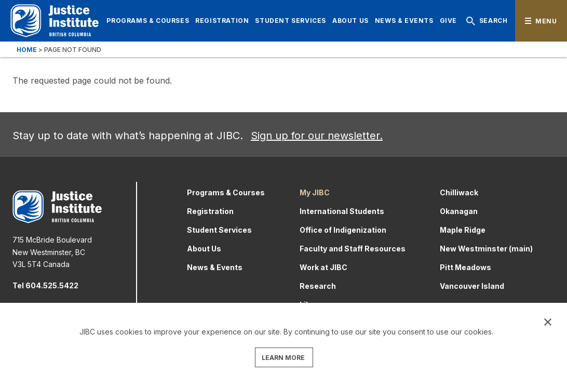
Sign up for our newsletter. (317, 135)
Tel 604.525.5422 (45, 285)
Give (448, 20)
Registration (222, 20)
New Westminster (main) (486, 248)
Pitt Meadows (465, 267)
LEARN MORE (283, 358)
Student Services (290, 20)
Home (27, 50)
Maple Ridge (462, 229)
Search (485, 21)
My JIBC (315, 192)
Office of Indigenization (343, 229)
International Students (342, 211)
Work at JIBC (323, 267)
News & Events (404, 20)
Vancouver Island (472, 286)
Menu (546, 21)
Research (318, 286)
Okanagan (459, 211)
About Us (350, 20)
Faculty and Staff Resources (353, 248)
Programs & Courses (147, 20)
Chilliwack (459, 192)
